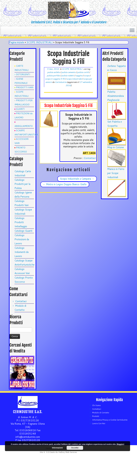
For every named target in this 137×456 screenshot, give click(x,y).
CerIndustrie (60, 82)
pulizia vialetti (67, 75)
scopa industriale (74, 78)
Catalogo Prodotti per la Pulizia (22, 184)
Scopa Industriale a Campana (77, 178)
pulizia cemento (68, 72)
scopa (87, 75)
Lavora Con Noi (98, 423)
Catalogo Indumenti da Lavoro (22, 252)
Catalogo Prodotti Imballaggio (21, 222)
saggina (79, 75)
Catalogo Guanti (23, 231)
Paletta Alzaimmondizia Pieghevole (115, 96)
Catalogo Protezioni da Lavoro (22, 239)
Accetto (74, 448)
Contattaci (21, 301)
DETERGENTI (23, 74)
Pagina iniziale (16, 42)
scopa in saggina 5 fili (55, 78)
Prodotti (95, 416)
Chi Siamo (96, 405)
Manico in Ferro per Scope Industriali (115, 173)
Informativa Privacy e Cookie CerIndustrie (109, 420)
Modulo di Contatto (100, 412)
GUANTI (20, 108)
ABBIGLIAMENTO (24, 126)
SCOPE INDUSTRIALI (40, 42)
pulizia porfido (53, 75)
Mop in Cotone (115, 147)
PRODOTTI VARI (24, 87)
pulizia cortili (83, 72)
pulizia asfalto (53, 72)
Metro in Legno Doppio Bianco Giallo (65, 184)
